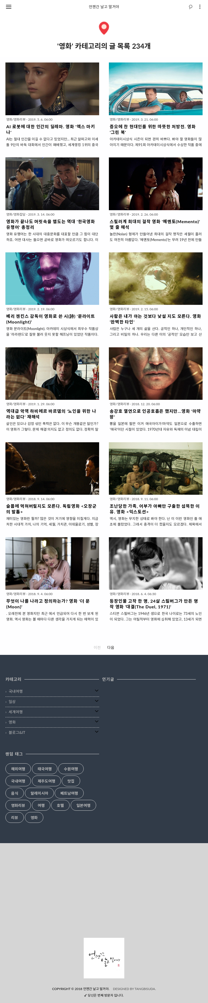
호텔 (60, 805)
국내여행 (16, 691)
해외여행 (18, 769)
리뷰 (14, 818)
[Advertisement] (104, 890)
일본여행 (83, 805)
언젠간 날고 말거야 (104, 6)
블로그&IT (17, 732)
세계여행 (16, 712)
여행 (41, 805)
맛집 (70, 781)
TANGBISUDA (145, 989)
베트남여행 (69, 793)
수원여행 (71, 769)
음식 (14, 793)
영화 (12, 722)
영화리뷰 (18, 805)
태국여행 (45, 769)
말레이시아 (39, 793)
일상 (12, 701)
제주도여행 (46, 781)
